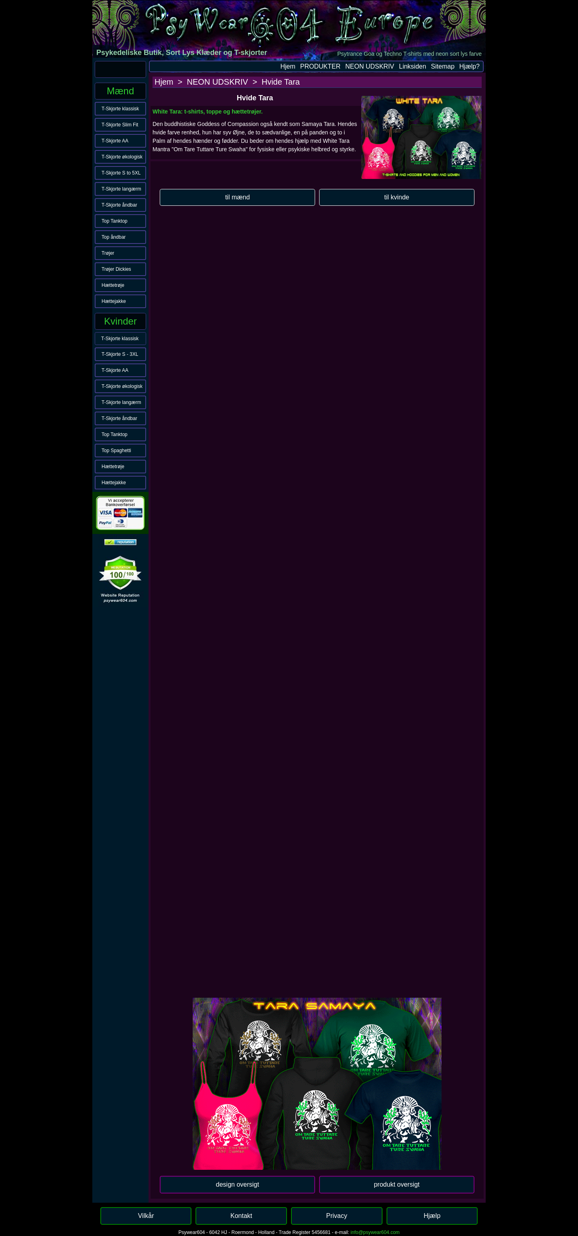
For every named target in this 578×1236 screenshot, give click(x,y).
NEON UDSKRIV (369, 66)
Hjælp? (469, 66)
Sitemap (443, 66)
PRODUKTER (320, 66)
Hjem (287, 66)
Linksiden (412, 66)
